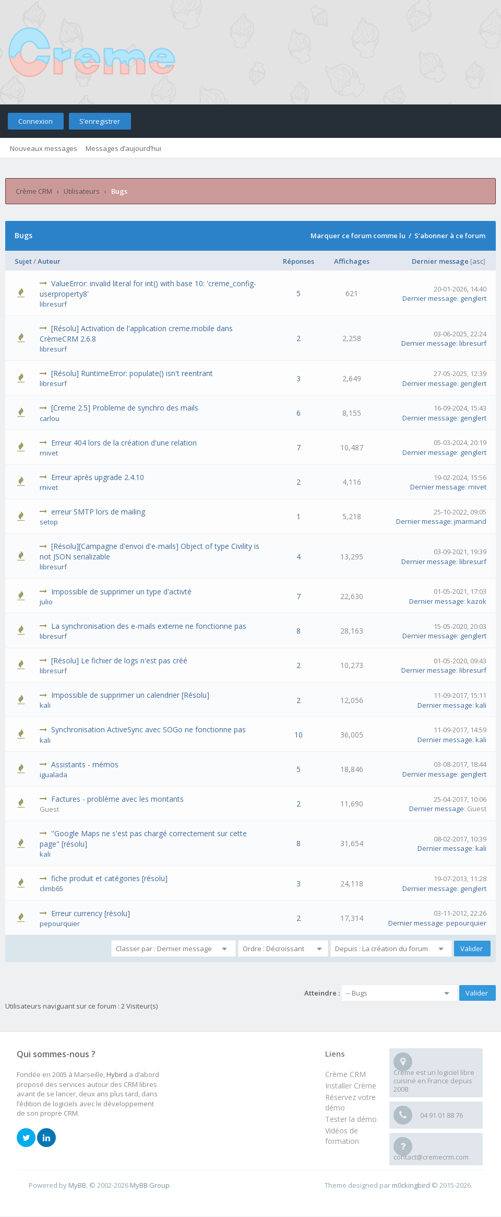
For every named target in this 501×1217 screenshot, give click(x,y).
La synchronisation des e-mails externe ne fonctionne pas (148, 626)
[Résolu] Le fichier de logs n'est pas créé (119, 660)
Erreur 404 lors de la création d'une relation (124, 443)
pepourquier (60, 923)
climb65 (51, 888)
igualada (53, 774)
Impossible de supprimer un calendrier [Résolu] (130, 695)
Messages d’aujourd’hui (123, 148)
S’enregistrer (99, 121)
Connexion (35, 121)
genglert (473, 298)
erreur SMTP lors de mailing (98, 512)
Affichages (351, 261)
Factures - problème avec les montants (117, 799)
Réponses (298, 261)
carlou (49, 418)
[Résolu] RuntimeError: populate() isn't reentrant (132, 373)
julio (46, 601)
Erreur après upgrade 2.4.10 (97, 477)
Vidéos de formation (342, 1136)
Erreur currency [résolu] (90, 913)
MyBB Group (150, 1185)
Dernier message (440, 261)
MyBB (77, 1185)
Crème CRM (34, 191)
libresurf (53, 304)
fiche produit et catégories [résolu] (109, 878)
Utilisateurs (82, 191)
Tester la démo (351, 1119)
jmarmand (470, 521)
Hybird (116, 1074)
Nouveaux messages (43, 148)
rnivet (49, 453)
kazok (476, 601)
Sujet (23, 261)
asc (477, 261)
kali (45, 705)
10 (298, 735)
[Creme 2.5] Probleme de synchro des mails (124, 408)
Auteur (49, 261)
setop (49, 521)
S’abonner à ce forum (449, 235)
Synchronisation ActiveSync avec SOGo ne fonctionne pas (148, 729)
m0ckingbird (411, 1185)
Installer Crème (350, 1086)
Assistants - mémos (84, 764)
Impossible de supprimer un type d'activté (121, 591)
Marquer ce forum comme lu (358, 235)
